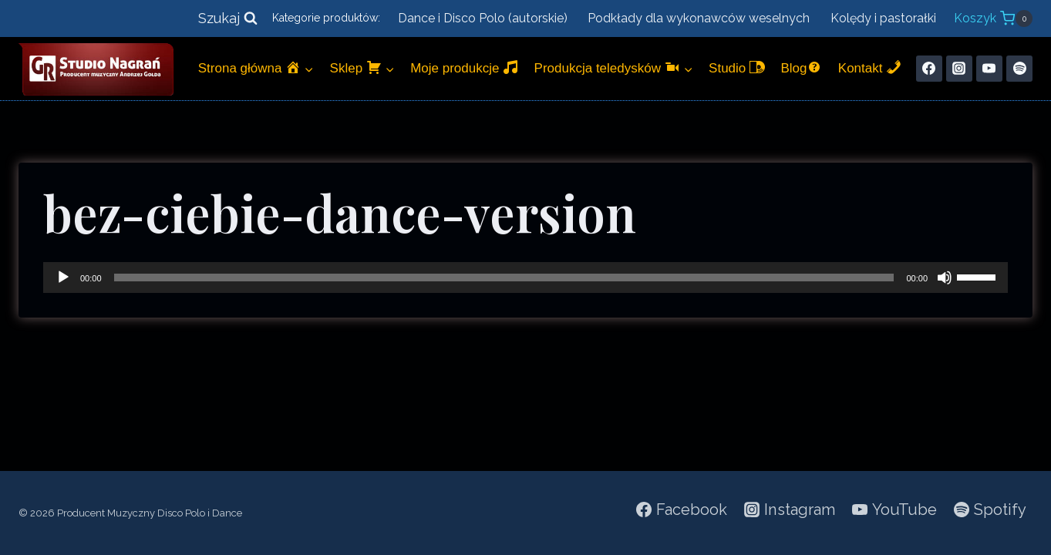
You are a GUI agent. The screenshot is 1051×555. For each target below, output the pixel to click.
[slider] (504, 277)
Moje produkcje (464, 67)
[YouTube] (989, 69)
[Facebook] (929, 69)
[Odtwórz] (63, 277)
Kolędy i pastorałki (883, 18)
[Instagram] (959, 69)
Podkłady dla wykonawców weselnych (699, 18)
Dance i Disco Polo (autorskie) (483, 18)
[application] (525, 277)
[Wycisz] (944, 277)
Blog (801, 67)
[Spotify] (1019, 69)
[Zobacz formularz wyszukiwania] (227, 19)
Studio (737, 67)
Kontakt (869, 67)
